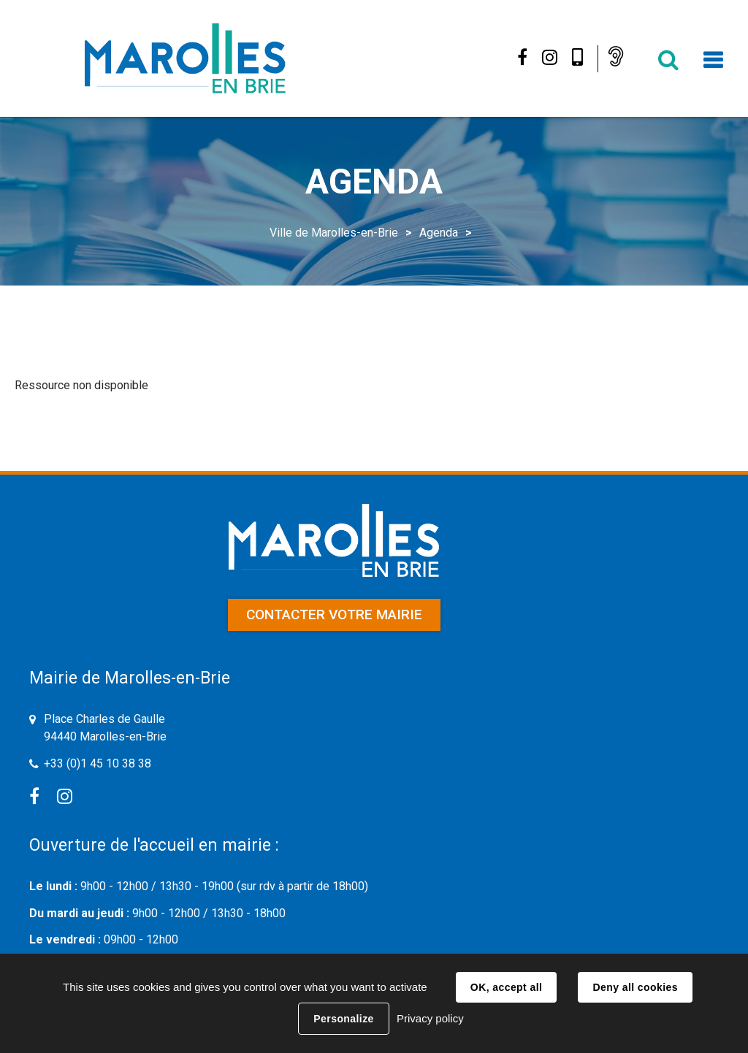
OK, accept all (506, 987)
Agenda (438, 233)
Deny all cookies (634, 987)
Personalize (343, 1019)
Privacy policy (430, 1018)
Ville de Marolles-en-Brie (334, 233)
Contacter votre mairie (334, 614)
